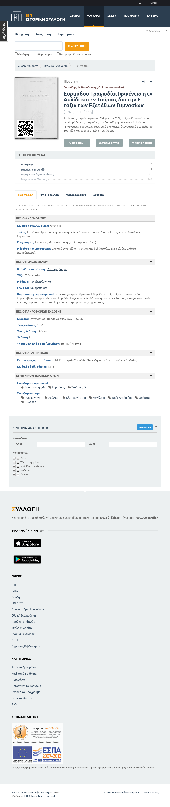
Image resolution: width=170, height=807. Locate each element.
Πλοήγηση (22, 34)
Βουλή (16, 597)
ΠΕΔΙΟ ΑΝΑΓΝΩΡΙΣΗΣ (26, 205)
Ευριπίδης (58, 387)
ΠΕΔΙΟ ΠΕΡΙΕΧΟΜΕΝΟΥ (53, 205)
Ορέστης (144, 397)
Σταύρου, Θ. (78, 387)
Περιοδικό (18, 679)
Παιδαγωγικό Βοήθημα (26, 685)
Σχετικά (98, 194)
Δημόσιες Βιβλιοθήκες (26, 646)
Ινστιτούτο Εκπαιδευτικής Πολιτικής (31, 792)
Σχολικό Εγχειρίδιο (56, 65)
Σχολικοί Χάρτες (22, 698)
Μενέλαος (99, 397)
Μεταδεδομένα (76, 194)
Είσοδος (154, 3)
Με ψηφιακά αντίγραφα (74, 54)
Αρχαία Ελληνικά (40, 281)
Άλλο (15, 704)
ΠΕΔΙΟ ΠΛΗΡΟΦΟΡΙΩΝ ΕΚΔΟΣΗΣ (86, 205)
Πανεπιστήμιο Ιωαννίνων (28, 609)
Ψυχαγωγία (131, 16)
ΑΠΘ (15, 640)
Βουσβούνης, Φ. (35, 387)
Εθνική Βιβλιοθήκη (24, 615)
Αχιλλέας (54, 397)
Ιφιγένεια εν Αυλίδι (33, 169)
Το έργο (152, 16)
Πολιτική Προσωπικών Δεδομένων (121, 792)
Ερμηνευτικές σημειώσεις (37, 174)
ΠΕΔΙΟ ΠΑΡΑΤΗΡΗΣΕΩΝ (119, 205)
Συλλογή (93, 16)
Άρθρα (111, 16)
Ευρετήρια (66, 34)
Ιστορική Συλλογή (45, 16)
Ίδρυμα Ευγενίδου (23, 633)
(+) (164, 31)
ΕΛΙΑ (15, 591)
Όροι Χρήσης (151, 792)
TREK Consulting (33, 796)
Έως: (91, 443)
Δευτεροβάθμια (57, 269)
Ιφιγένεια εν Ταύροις (34, 179)
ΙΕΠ (14, 585)
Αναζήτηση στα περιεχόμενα (34, 54)
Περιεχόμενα (33, 155)
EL (141, 3)
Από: (19, 443)
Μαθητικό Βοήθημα (24, 673)
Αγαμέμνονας (33, 397)
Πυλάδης (30, 401)
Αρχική (75, 16)
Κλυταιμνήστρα (76, 397)
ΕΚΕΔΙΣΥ (17, 603)
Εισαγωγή (27, 164)
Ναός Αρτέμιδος (122, 397)
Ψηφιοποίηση (49, 194)
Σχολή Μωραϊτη (28, 65)
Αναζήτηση (43, 34)
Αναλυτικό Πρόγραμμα (26, 692)
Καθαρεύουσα (38, 288)
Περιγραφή (25, 194)
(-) (167, 31)
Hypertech (50, 796)
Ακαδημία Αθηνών (23, 621)
